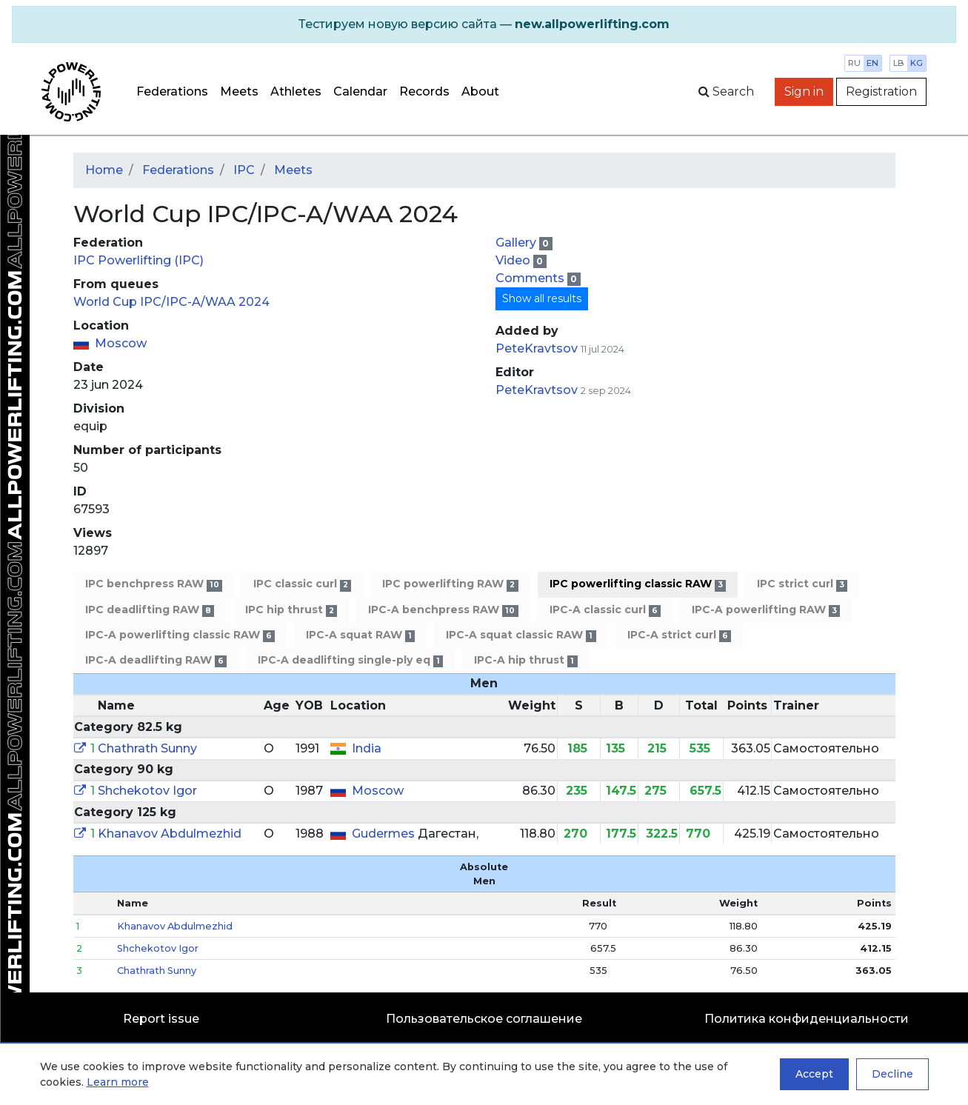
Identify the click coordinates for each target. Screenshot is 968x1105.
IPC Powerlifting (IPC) (138, 260)
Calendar (360, 91)
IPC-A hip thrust (525, 660)
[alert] (484, 24)
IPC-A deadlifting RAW (156, 660)
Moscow (121, 343)
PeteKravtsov (536, 348)
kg (916, 63)
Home (104, 170)
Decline (892, 1074)
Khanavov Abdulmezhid (169, 834)
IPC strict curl (802, 584)
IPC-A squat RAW (360, 635)
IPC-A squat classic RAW (520, 635)
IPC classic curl (302, 584)
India (366, 748)
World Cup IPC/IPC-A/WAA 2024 (171, 302)
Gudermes (385, 834)
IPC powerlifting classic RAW (638, 584)
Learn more (118, 1082)
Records (424, 91)
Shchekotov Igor (147, 791)
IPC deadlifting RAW (149, 610)
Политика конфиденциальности (806, 1019)
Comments (531, 278)
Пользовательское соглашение (484, 1019)
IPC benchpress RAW (153, 584)
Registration (881, 91)
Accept (814, 1074)
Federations (172, 91)
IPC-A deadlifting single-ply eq (350, 660)
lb (898, 63)
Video (514, 260)
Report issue (161, 1019)
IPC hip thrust (291, 610)
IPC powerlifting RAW (450, 584)
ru (854, 63)
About (480, 91)
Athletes (295, 91)
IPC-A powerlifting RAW (766, 610)
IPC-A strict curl (679, 635)
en (872, 63)
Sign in (804, 91)
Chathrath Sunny (147, 748)
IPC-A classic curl (605, 610)
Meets (239, 91)
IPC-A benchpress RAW (443, 610)
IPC (244, 170)
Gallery (517, 243)
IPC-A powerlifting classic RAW (180, 635)
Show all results (541, 298)
